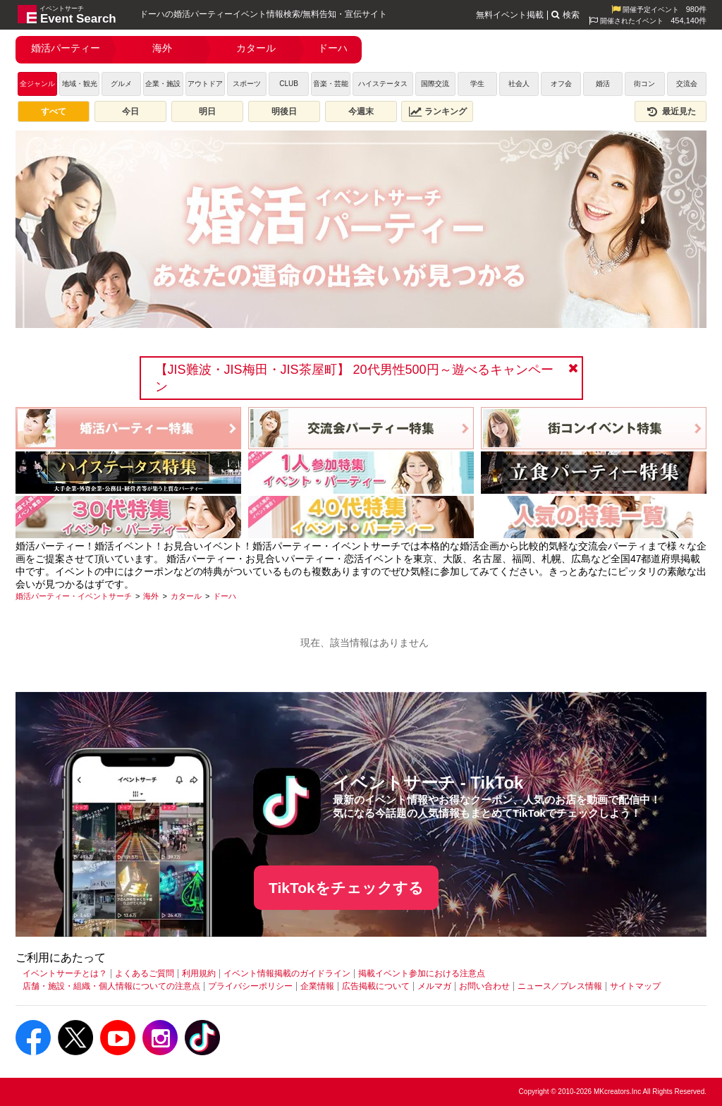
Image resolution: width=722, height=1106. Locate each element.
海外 (162, 48)
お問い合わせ (484, 986)
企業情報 (317, 986)
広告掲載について (376, 986)
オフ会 (561, 83)
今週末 (361, 111)
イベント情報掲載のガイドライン (287, 973)
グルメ (121, 83)
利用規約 (199, 973)
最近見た (670, 111)
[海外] (151, 596)
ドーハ (333, 48)
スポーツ (247, 83)
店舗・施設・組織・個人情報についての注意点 (111, 986)
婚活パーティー (65, 48)
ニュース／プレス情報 (560, 986)
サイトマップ (635, 986)
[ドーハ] (224, 596)
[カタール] (186, 596)
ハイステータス (383, 83)
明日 (207, 111)
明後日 (284, 111)
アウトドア (205, 83)
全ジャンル (37, 83)
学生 (477, 83)
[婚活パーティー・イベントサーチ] (74, 596)
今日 (130, 111)
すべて (53, 111)
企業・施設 (162, 83)
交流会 (686, 83)
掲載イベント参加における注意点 (421, 973)
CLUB (288, 83)
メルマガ (434, 986)
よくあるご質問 (144, 973)
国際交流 (435, 83)
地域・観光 (79, 83)
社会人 (519, 83)
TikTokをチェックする (346, 888)
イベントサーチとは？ (65, 973)
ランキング (437, 111)
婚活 (603, 83)
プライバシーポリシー (250, 986)
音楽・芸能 (330, 83)
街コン (644, 83)
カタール (256, 48)
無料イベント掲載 (510, 15)
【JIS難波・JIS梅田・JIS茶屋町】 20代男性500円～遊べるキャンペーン (354, 378)
